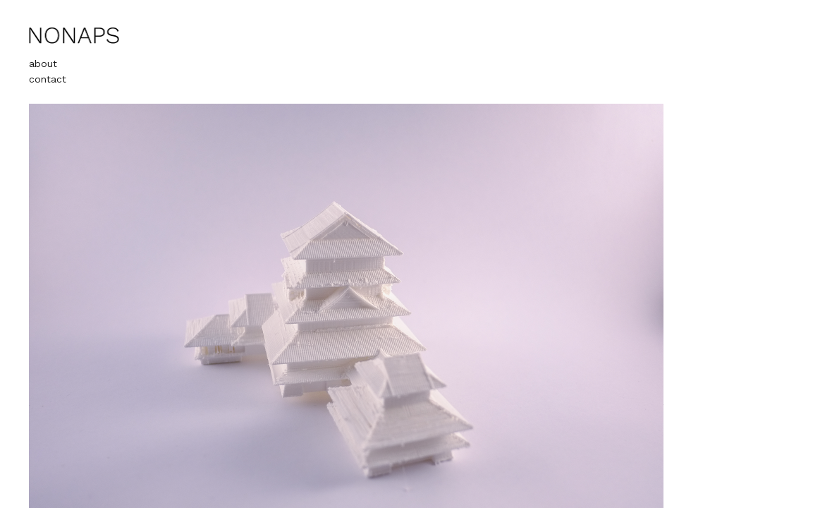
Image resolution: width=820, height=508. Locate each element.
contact (47, 79)
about (43, 63)
